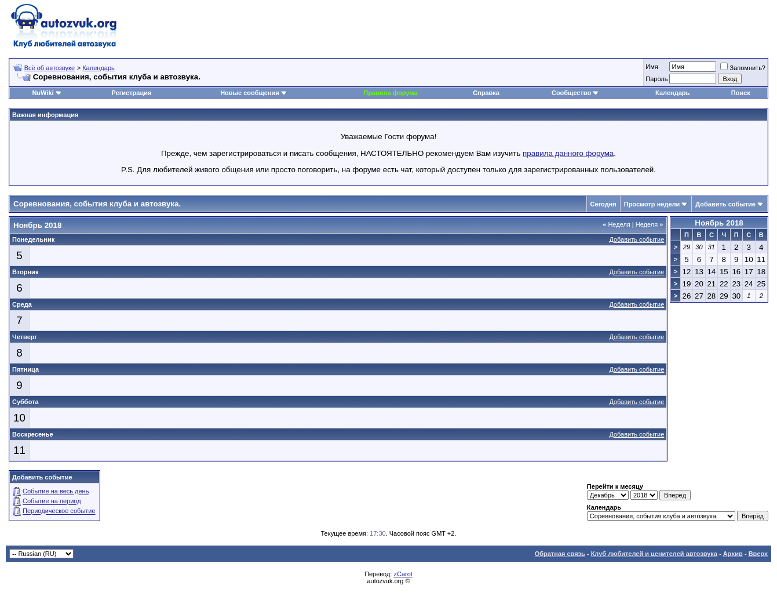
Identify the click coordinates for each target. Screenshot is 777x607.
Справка (486, 92)
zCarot (402, 573)
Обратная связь (560, 553)
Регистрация (132, 92)
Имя (651, 66)
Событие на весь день (56, 491)
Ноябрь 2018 (719, 223)
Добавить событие (725, 204)
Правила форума (390, 92)
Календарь (98, 67)
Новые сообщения (249, 92)
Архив (733, 553)
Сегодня (603, 204)
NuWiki (42, 92)
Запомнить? (742, 67)
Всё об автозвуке (49, 67)
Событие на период (52, 501)
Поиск (740, 92)
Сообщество (575, 92)
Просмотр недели (652, 204)
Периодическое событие (59, 511)
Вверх (758, 553)
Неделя (616, 224)
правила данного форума (568, 153)
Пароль (656, 78)
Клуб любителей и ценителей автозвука (654, 553)
